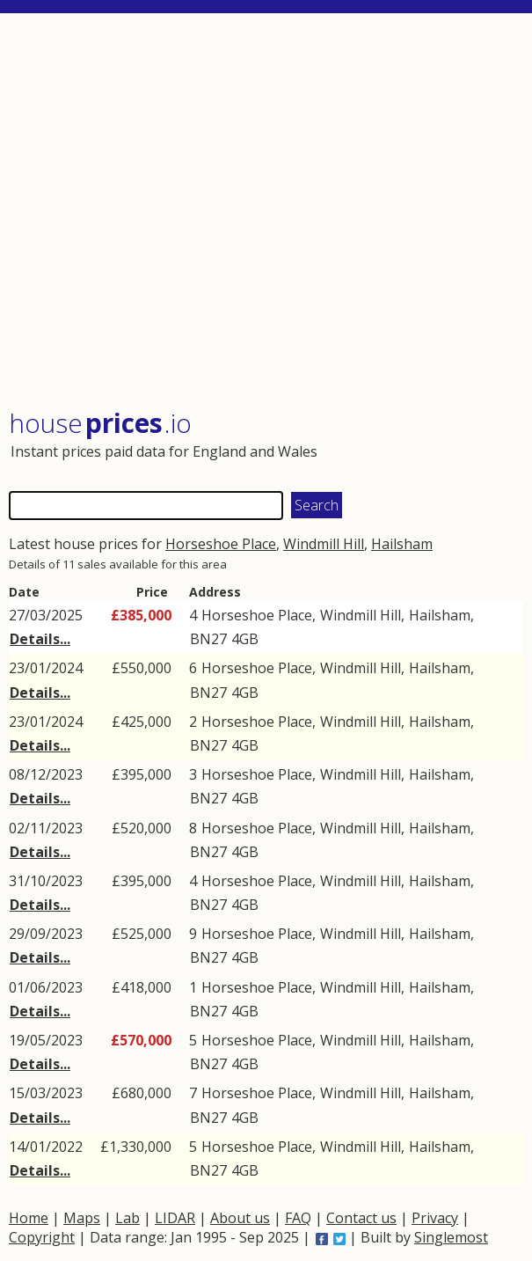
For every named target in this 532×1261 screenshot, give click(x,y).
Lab (127, 1218)
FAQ (298, 1218)
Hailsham (402, 544)
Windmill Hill (323, 544)
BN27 (208, 639)
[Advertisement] (266, 212)
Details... (40, 639)
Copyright (42, 1237)
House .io (100, 423)
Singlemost (451, 1237)
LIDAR (175, 1218)
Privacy (435, 1218)
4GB (245, 639)
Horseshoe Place (220, 544)
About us (240, 1218)
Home (28, 1218)
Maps (81, 1218)
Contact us (361, 1218)
